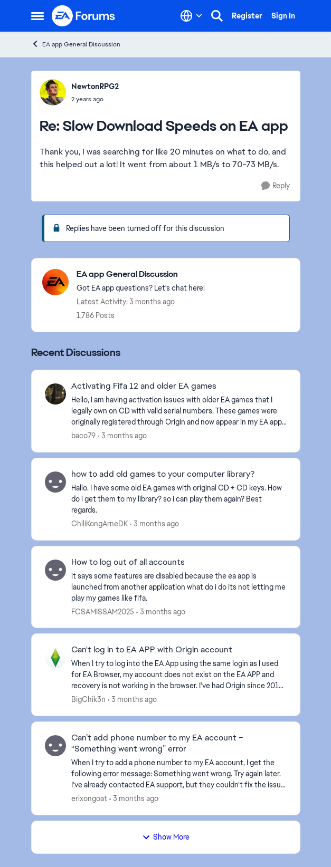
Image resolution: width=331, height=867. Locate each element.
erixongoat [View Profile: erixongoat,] (89, 798)
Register (247, 16)
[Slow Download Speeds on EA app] (95, 99)
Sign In (283, 16)
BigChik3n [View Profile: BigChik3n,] (88, 699)
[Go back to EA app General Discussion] (141, 274)
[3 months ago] (122, 435)
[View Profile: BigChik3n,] (55, 657)
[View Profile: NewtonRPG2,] (53, 92)
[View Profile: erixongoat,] (55, 745)
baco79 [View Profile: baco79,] (83, 435)
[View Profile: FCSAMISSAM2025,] (55, 570)
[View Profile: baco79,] (55, 393)
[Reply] (275, 186)
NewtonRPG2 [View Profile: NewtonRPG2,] (95, 86)
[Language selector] (191, 15)
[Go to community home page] (84, 15)
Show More (166, 837)
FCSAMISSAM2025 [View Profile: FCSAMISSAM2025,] (102, 611)
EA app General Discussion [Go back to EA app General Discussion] (75, 44)
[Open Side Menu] (37, 16)
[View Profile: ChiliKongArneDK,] (55, 482)
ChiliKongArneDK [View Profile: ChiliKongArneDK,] (99, 523)
